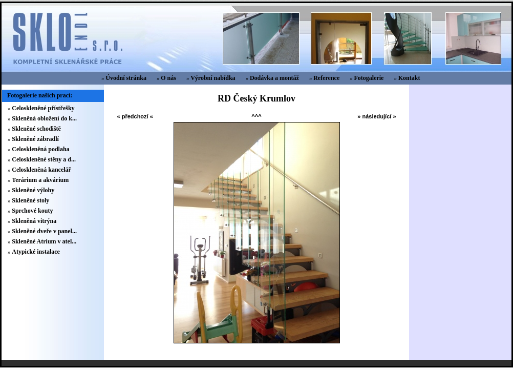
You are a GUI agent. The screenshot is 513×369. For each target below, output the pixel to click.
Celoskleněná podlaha (40, 149)
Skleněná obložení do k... (44, 118)
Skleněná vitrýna (34, 220)
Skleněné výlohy (33, 190)
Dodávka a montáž (274, 77)
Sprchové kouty (32, 210)
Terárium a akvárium (40, 179)
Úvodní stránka (125, 77)
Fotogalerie (368, 77)
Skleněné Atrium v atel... (44, 241)
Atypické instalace (36, 251)
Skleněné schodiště (36, 128)
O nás (168, 77)
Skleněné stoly (30, 200)
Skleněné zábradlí (35, 138)
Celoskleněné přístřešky (43, 108)
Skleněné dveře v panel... (44, 231)
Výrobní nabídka (213, 77)
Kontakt (409, 77)
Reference (326, 77)
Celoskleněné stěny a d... (44, 159)
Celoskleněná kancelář (41, 169)
